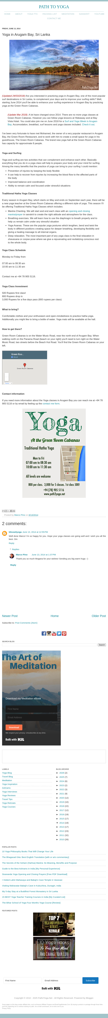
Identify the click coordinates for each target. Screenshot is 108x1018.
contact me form (51, 403)
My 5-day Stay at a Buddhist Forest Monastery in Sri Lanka (30, 891)
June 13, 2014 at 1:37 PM (44, 554)
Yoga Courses (9, 807)
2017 (62, 810)
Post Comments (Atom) (26, 623)
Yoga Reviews (9, 795)
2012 (62, 831)
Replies (15, 549)
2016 (62, 814)
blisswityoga (15, 532)
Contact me (54, 18)
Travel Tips (7, 799)
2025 (62, 777)
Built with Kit (15, 739)
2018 (62, 806)
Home (7, 14)
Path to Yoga (54, 6)
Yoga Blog (7, 773)
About (18, 14)
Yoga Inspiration (9, 784)
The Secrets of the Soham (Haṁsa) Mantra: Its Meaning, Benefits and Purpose (39, 863)
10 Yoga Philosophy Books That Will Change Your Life (27, 851)
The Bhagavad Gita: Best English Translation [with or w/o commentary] (35, 857)
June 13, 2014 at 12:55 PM (35, 532)
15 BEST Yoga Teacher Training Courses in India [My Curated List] (33, 897)
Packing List (49, 14)
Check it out (88, 124)
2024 (62, 781)
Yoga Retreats (9, 803)
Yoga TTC (32, 14)
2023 (62, 785)
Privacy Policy (6, 1008)
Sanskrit (84, 14)
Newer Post (10, 616)
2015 (62, 818)
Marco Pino (21, 554)
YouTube (99, 14)
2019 (62, 802)
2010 (62, 839)
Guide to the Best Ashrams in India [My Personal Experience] (31, 868)
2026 (62, 773)
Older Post (99, 616)
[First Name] (31, 709)
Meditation (68, 14)
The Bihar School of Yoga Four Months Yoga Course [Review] (31, 903)
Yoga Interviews (9, 791)
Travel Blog (7, 776)
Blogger (89, 998)
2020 (62, 798)
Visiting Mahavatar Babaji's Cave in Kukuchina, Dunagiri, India (31, 885)
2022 (62, 789)
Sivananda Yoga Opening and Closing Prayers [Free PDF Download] (34, 874)
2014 (62, 823)
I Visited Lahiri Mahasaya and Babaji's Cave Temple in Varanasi (32, 880)
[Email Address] (31, 717)
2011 (62, 835)
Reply (11, 543)
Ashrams (6, 788)
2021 (62, 793)
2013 (62, 827)
